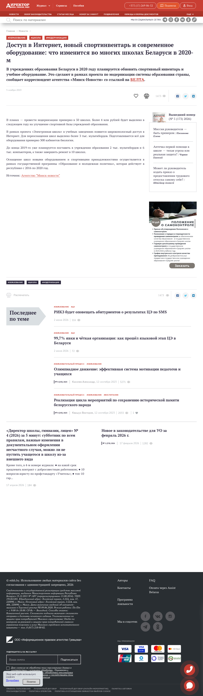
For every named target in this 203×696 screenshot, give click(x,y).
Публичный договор (45, 689)
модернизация (57, 38)
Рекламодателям (16, 691)
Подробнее (12, 680)
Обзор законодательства (38, 14)
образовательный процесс (70, 364)
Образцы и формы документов (141, 14)
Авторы (122, 580)
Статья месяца (65, 14)
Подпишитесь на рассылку (21, 652)
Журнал (41, 5)
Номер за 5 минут (88, 14)
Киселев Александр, (83, 381)
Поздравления (111, 14)
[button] (177, 96)
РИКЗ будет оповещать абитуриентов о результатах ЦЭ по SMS (110, 312)
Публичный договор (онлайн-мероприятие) (84, 689)
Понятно (31, 681)
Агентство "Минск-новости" (40, 175)
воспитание (111, 395)
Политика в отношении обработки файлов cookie (83, 691)
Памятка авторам (122, 689)
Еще (189, 14)
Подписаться (69, 659)
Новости (14, 14)
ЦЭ (73, 307)
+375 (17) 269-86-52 (141, 5)
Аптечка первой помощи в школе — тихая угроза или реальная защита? (171, 150)
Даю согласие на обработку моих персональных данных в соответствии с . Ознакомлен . (42, 673)
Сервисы (61, 5)
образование (17, 38)
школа (36, 38)
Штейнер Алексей (163, 182)
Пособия (78, 5)
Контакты (124, 587)
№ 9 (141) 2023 (61, 382)
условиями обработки (41, 670)
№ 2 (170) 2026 (109, 443)
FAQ (152, 580)
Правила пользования (18, 689)
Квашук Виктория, (83, 412)
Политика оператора (40, 691)
